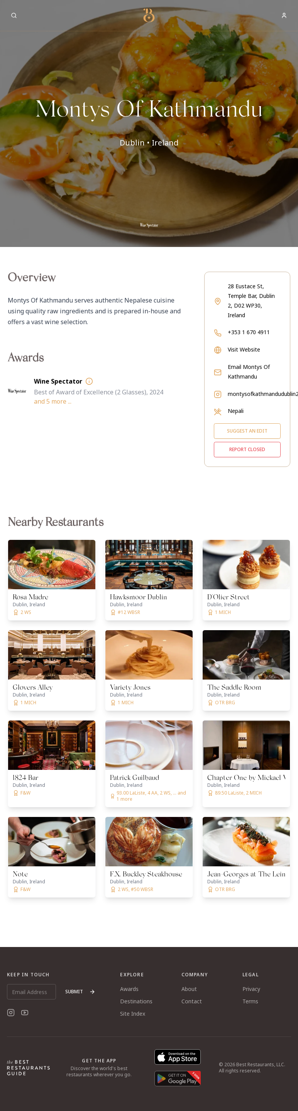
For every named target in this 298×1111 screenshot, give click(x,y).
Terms (250, 1001)
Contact (191, 1001)
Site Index (132, 1013)
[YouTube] (25, 1012)
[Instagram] (11, 1012)
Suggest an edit (247, 431)
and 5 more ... (52, 401)
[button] (149, 123)
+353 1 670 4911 (249, 332)
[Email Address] (31, 991)
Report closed (247, 449)
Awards (129, 989)
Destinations (136, 1001)
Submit (80, 991)
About (189, 989)
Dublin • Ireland (149, 142)
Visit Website (244, 349)
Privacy (251, 989)
